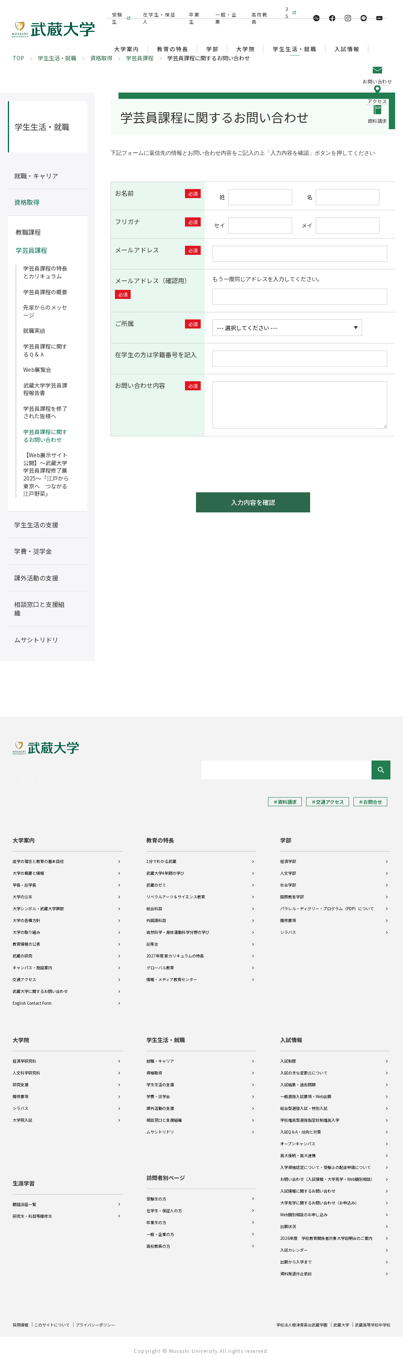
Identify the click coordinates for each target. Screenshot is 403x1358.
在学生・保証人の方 (164, 1205)
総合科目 (154, 903)
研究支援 (20, 1079)
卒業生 (193, 9)
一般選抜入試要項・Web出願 (305, 1091)
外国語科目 (156, 915)
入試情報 (291, 1034)
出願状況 (288, 1221)
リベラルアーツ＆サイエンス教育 (175, 891)
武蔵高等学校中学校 (369, 1318)
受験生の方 (156, 1193)
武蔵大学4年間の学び (165, 867)
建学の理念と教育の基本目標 (38, 856)
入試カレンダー (294, 1244)
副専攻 (152, 938)
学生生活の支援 (160, 1079)
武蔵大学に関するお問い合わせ (40, 986)
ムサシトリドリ (160, 1126)
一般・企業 (224, 9)
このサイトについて (58, 1318)
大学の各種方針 (26, 915)
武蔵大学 (332, 1318)
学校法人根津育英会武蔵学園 (286, 1318)
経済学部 (288, 856)
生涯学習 (24, 1172)
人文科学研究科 (26, 1067)
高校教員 (257, 9)
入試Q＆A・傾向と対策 (300, 1126)
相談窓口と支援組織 (164, 1114)
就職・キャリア (160, 1055)
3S (286, 9)
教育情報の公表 (26, 938)
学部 (285, 835)
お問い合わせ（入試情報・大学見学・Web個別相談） (327, 1173)
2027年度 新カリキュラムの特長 (175, 950)
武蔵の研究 (22, 950)
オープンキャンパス (297, 1138)
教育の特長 (160, 835)
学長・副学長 (24, 879)
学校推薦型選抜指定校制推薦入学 (309, 1114)
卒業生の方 (156, 1217)
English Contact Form (32, 997)
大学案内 (24, 835)
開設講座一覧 (24, 1193)
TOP (18, 58)
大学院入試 (22, 1114)
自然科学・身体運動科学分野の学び (177, 926)
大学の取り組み (26, 926)
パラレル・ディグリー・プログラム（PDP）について (327, 903)
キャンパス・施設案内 (32, 962)
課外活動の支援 (160, 1103)
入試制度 (288, 1055)
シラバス (288, 926)
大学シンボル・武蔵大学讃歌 (38, 903)
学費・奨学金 (158, 1091)
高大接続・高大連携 (298, 1150)
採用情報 (22, 1318)
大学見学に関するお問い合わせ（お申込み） (319, 1197)
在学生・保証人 (157, 9)
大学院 (21, 1034)
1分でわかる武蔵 (161, 856)
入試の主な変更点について (303, 1067)
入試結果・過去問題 (298, 1079)
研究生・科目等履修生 (32, 1205)
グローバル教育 (160, 962)
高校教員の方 (158, 1240)
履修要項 (288, 915)
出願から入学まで (296, 1256)
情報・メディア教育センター (171, 974)
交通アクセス (24, 974)
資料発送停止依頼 (296, 1268)
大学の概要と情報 (28, 867)
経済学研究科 (24, 1055)
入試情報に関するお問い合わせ (307, 1185)
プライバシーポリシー (109, 1318)
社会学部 (288, 879)
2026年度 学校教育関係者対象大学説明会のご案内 (326, 1233)
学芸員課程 (139, 58)
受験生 (116, 9)
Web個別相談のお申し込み (303, 1209)
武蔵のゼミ (156, 879)
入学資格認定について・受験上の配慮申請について (325, 1162)
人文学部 (288, 867)
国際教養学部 (292, 891)
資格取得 (101, 58)
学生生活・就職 (57, 58)
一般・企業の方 (160, 1229)
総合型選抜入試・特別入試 (303, 1103)
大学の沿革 (22, 891)
